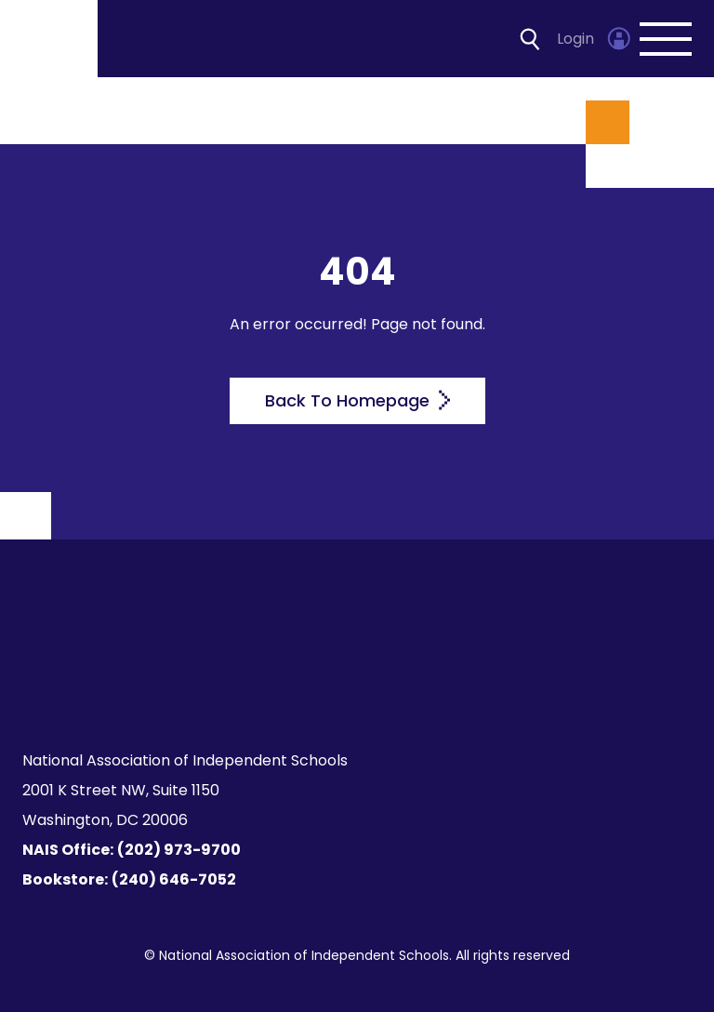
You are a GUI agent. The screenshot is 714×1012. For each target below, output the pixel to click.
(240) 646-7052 (174, 879)
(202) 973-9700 (179, 849)
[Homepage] (50, 38)
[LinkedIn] (367, 690)
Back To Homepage (357, 400)
